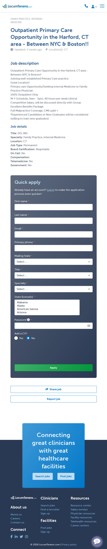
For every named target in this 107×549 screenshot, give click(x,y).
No (33, 338)
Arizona (47, 312)
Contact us (17, 522)
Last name (21, 214)
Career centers (80, 525)
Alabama (47, 302)
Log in (50, 189)
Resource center (81, 505)
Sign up (45, 513)
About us (16, 514)
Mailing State (22, 255)
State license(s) (24, 296)
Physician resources (83, 513)
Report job (53, 399)
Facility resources (81, 517)
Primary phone (24, 242)
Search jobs (42, 476)
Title (17, 269)
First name (21, 201)
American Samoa (47, 309)
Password (22, 319)
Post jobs (66, 476)
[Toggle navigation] (102, 6)
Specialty (20, 283)
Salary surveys (79, 509)
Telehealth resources (83, 521)
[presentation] (40, 352)
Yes (21, 338)
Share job (53, 389)
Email (18, 228)
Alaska (47, 305)
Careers (15, 518)
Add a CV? (21, 333)
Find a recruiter (50, 509)
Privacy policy (69, 544)
